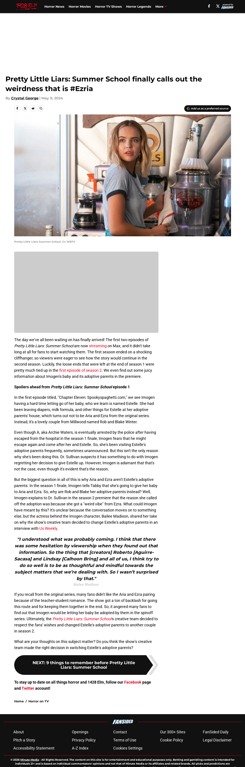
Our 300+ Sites (172, 747)
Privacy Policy (84, 755)
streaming (98, 346)
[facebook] (209, 6)
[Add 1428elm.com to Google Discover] (207, 108)
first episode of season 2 (80, 370)
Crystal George (24, 98)
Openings (80, 747)
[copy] (41, 108)
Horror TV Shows (108, 7)
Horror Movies (80, 7)
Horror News (54, 7)
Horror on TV (38, 717)
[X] (218, 6)
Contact (120, 747)
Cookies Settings (127, 763)
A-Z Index (80, 763)
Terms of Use (124, 755)
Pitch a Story (24, 755)
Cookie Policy (171, 755)
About (18, 747)
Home (19, 717)
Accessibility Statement (33, 763)
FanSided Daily (216, 747)
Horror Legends (138, 7)
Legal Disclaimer (217, 755)
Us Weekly (48, 528)
